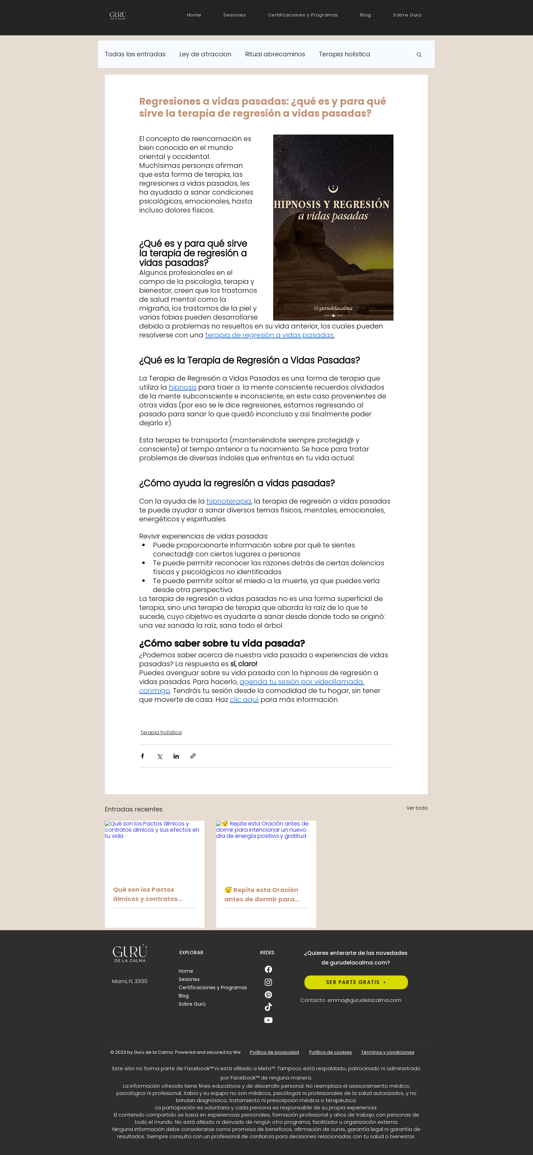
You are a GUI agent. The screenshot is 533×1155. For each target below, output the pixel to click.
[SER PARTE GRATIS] (356, 982)
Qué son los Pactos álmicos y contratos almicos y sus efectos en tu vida (152, 894)
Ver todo (417, 808)
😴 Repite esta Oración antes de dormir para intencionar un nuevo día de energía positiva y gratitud (265, 895)
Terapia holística (344, 54)
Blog (184, 995)
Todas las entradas (135, 54)
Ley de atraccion (205, 54)
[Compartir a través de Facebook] (142, 756)
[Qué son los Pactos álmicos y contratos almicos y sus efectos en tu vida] (155, 849)
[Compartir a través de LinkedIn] (176, 756)
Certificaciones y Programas (213, 987)
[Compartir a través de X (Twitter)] (159, 756)
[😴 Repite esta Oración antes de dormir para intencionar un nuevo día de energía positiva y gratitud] (266, 849)
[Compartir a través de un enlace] (193, 756)
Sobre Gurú (192, 1004)
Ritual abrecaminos (275, 54)
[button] (303, 15)
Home (186, 971)
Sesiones (189, 979)
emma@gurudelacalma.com (364, 1000)
